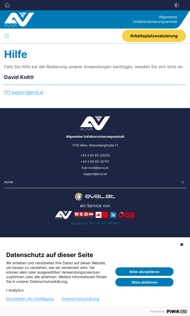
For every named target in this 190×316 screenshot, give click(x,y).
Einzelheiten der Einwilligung (30, 299)
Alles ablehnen (145, 282)
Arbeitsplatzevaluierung (154, 35)
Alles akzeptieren (144, 271)
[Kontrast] (177, 5)
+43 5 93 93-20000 (95, 155)
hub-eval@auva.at (95, 168)
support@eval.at (95, 174)
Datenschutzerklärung (80, 299)
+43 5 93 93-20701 (95, 161)
